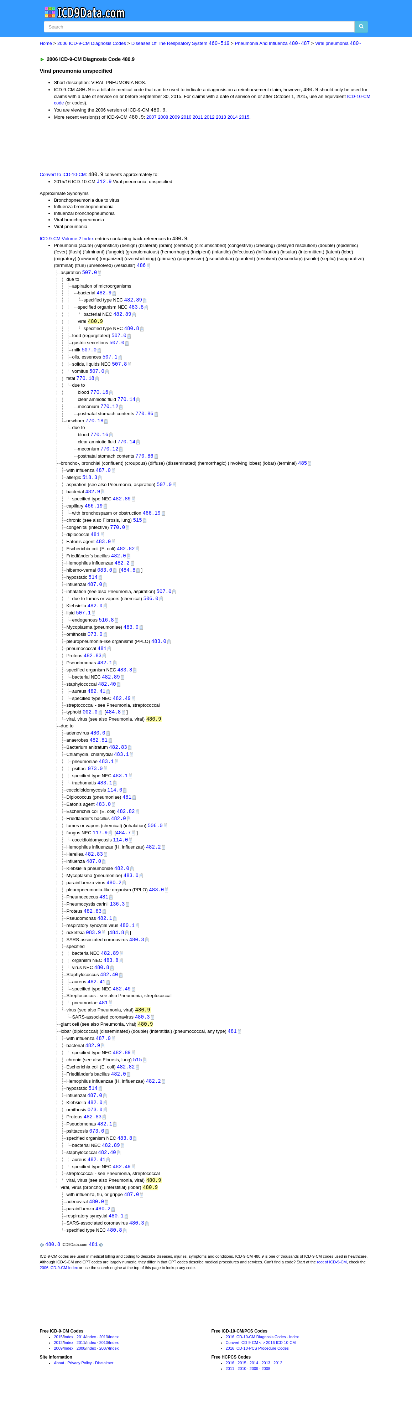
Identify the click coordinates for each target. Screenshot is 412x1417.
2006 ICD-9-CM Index (59, 1295)
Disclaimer (104, 1390)
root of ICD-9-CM (332, 1289)
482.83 (92, 667)
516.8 (106, 630)
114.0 (114, 805)
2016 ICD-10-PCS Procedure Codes (256, 1375)
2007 (151, 117)
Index (68, 1364)
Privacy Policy (79, 1390)
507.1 (110, 360)
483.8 (136, 309)
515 (137, 527)
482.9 (104, 294)
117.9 (100, 848)
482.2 (122, 571)
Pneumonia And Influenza (272, 43)
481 (94, 542)
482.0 (118, 564)
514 (93, 586)
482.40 (107, 696)
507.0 (89, 274)
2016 (229, 1390)
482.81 (98, 753)
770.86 (144, 418)
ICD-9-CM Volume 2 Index (67, 240)
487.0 (103, 476)
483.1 (121, 768)
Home (46, 43)
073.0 (95, 644)
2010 (186, 117)
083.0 (104, 579)
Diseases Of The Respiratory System (180, 43)
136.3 (117, 922)
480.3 (136, 958)
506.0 (151, 608)
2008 (163, 117)
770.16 (99, 396)
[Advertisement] (166, 146)
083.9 (93, 951)
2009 (175, 117)
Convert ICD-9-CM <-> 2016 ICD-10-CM (260, 1369)
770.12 (109, 411)
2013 (221, 117)
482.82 (126, 557)
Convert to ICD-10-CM (62, 175)
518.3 (89, 483)
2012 (209, 117)
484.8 (127, 579)
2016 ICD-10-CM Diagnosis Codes (255, 1364)
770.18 (85, 382)
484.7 (123, 848)
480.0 (97, 746)
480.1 (127, 944)
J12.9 (104, 182)
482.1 (104, 674)
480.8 (131, 331)
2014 (233, 117)
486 (141, 266)
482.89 (133, 302)
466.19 (94, 513)
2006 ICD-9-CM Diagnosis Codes (91, 43)
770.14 (126, 404)
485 (302, 469)
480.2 (113, 900)
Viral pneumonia (338, 43)
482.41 (96, 703)
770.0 (117, 535)
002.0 (90, 725)
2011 (198, 117)
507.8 (119, 368)
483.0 (103, 549)
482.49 (122, 711)
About (59, 1390)
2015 (244, 117)
